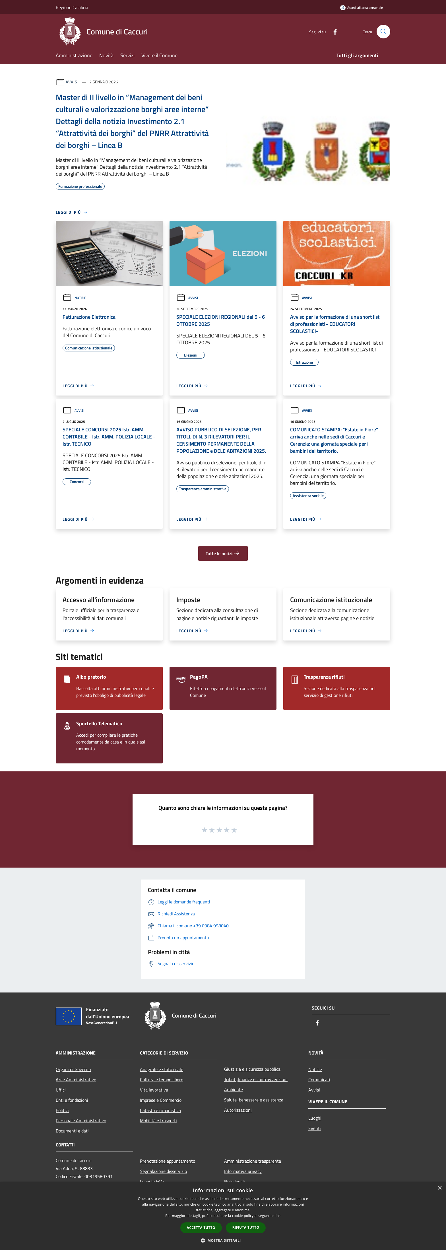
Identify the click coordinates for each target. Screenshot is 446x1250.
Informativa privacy (243, 1171)
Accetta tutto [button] (201, 1227)
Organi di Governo (73, 1069)
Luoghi (314, 1118)
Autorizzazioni (238, 1110)
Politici (62, 1110)
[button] (223, 1240)
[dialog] (223, 1216)
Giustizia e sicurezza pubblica (252, 1069)
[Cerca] (383, 31)
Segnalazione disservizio (163, 1171)
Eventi (314, 1128)
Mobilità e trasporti (158, 1120)
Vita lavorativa (154, 1089)
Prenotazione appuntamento (167, 1161)
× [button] (439, 1188)
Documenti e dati (72, 1130)
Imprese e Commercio (160, 1100)
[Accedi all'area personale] (361, 7)
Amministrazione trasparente (252, 1161)
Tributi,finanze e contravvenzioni (256, 1079)
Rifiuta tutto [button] (245, 1227)
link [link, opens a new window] (278, 1215)
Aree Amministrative (76, 1079)
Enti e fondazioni (72, 1100)
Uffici (61, 1089)
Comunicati (319, 1079)
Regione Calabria (72, 7)
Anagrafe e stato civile (161, 1069)
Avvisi (72, 82)
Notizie (74, 297)
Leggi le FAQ (152, 1181)
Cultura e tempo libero (161, 1079)
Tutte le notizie (223, 553)
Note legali (234, 1181)
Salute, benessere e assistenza (253, 1099)
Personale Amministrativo (81, 1120)
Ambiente (233, 1089)
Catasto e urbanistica (160, 1110)
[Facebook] (332, 31)
